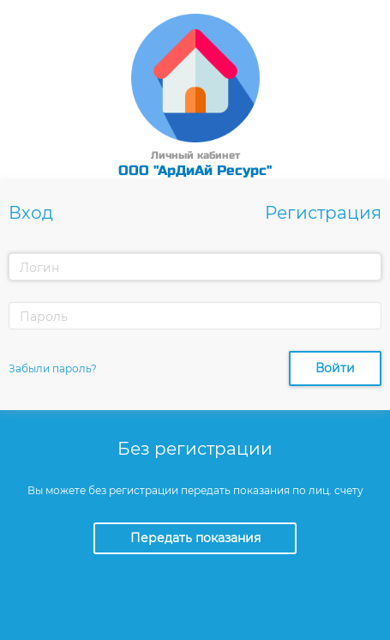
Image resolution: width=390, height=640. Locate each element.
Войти (335, 368)
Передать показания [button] (195, 538)
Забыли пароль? (53, 368)
